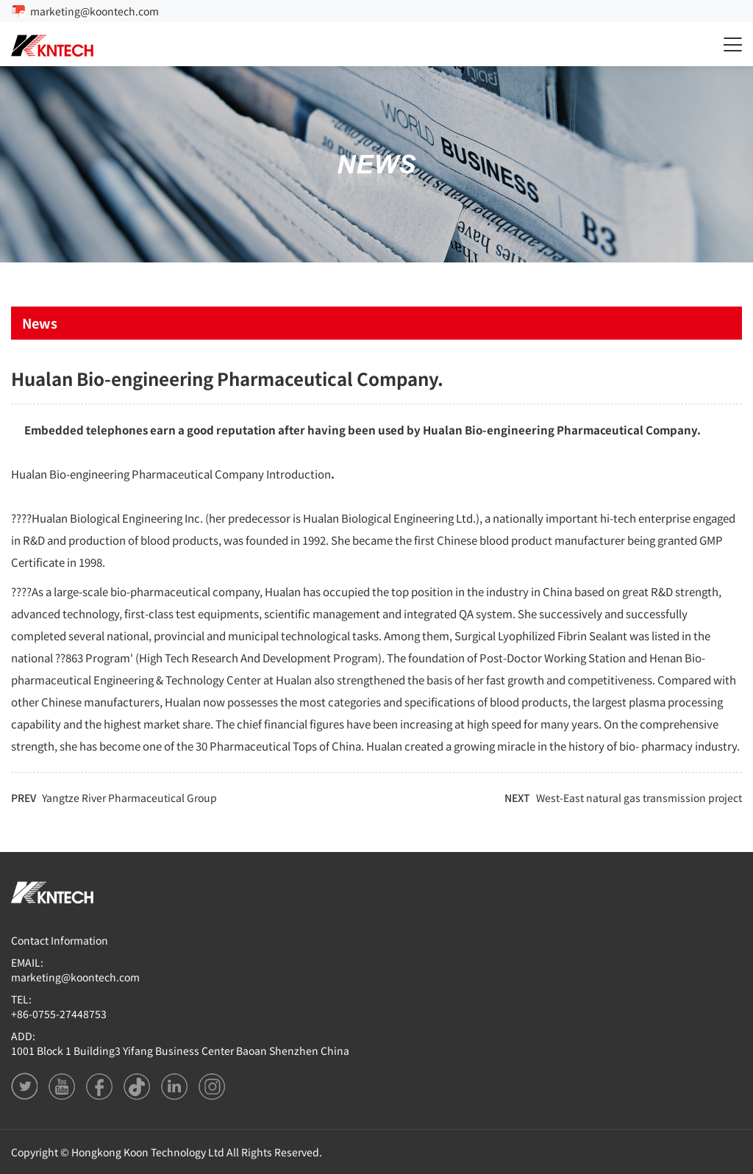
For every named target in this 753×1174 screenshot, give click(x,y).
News (39, 322)
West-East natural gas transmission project (639, 797)
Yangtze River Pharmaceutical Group (129, 797)
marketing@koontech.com (94, 11)
